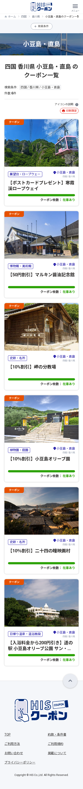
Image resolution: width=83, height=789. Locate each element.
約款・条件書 (57, 734)
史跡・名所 (17, 358)
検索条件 (43, 26)
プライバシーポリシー (19, 762)
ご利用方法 (12, 744)
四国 (24, 16)
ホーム (12, 16)
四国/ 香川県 (64, 174)
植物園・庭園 (19, 450)
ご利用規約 (55, 744)
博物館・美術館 (20, 266)
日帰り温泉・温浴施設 (25, 634)
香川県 (36, 16)
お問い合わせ (13, 753)
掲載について (57, 753)
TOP (7, 734)
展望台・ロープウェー (25, 174)
